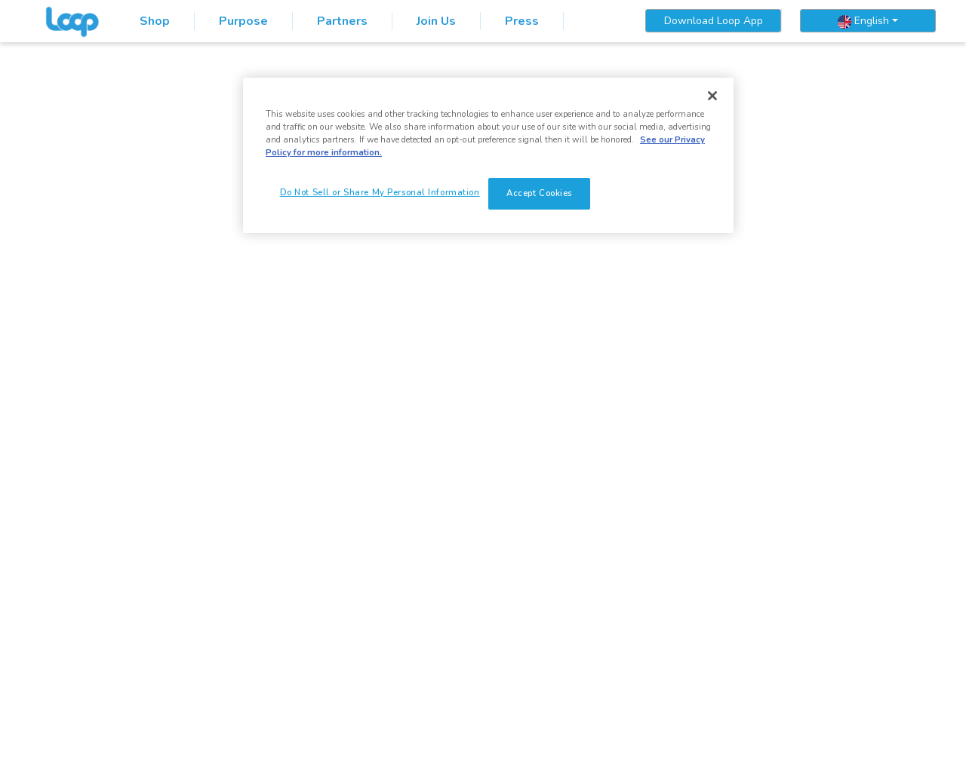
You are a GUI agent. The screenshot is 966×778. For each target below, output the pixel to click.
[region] (488, 155)
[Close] (712, 95)
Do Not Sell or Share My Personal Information (380, 192)
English (863, 21)
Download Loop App (713, 21)
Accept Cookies (539, 193)
